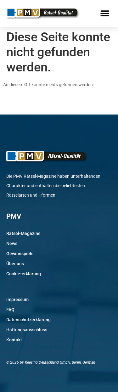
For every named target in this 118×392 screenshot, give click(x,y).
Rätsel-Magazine (23, 233)
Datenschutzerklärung (28, 319)
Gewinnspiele (20, 253)
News (11, 243)
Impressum (17, 299)
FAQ (10, 309)
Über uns (15, 263)
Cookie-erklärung (23, 273)
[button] (105, 13)
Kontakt (14, 339)
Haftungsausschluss (26, 329)
